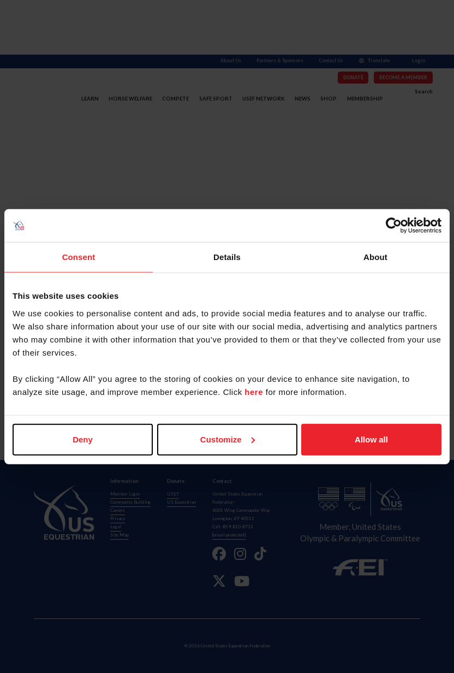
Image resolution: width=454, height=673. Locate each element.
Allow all (371, 439)
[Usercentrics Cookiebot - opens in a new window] (393, 225)
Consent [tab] (78, 257)
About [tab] (375, 257)
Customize (227, 439)
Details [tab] (227, 257)
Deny (83, 439)
